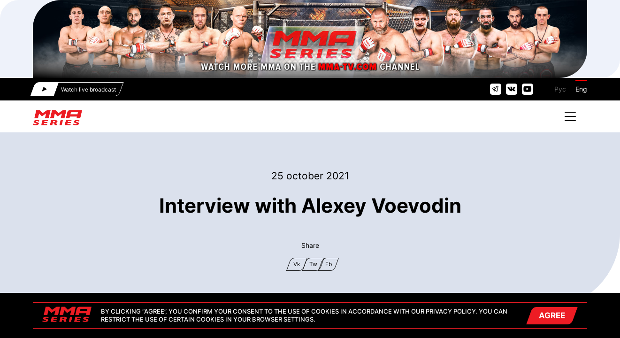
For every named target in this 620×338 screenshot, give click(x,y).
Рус (560, 89)
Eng (581, 89)
